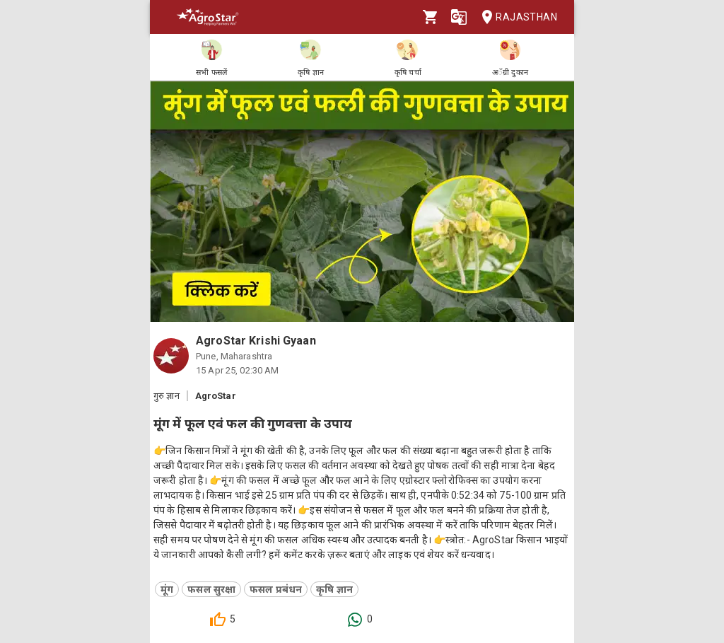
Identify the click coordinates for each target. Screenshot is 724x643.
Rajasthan (515, 17)
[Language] (459, 17)
